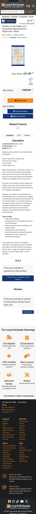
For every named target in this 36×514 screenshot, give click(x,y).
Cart (4, 426)
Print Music (14, 16)
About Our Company (9, 448)
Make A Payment (8, 430)
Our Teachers (7, 468)
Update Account (8, 428)
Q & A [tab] (19, 135)
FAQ (20, 446)
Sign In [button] (21, 1)
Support (21, 432)
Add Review (28, 312)
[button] (27, 5)
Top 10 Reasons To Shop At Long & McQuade (19, 396)
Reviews (21, 459)
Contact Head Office (25, 450)
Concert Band (23, 16)
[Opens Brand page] (8, 21)
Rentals (21, 423)
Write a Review (22, 37)
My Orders (6, 432)
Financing (22, 435)
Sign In (5, 421)
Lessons (22, 426)
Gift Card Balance (8, 435)
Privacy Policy (7, 463)
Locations (22, 448)
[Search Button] (22, 12)
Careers (21, 452)
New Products (23, 421)
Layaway (22, 437)
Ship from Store (18, 116)
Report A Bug (23, 461)
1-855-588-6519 (8, 407)
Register (5, 423)
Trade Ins (22, 430)
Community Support (9, 446)
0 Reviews (13, 37)
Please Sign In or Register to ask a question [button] (18, 278)
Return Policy (7, 466)
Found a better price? (27, 23)
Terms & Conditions (9, 461)
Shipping (22, 439)
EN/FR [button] (32, 1)
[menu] (33, 5)
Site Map (22, 454)
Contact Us (4, 1)
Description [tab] (10, 135)
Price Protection (8, 459)
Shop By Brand (24, 457)
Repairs (21, 428)
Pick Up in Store (20, 111)
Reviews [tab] (27, 135)
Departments (6, 16)
